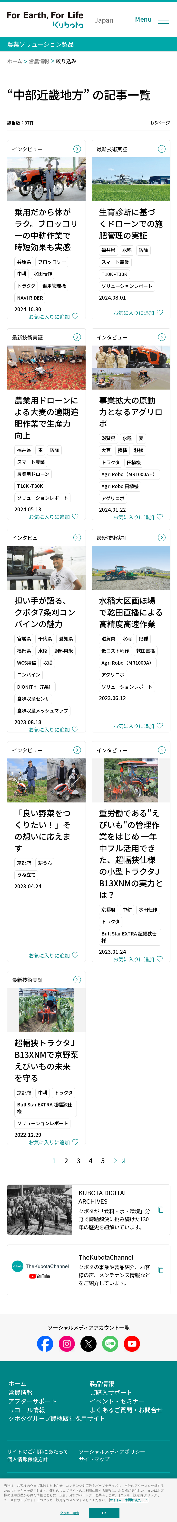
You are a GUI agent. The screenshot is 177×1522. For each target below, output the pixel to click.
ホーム (14, 61)
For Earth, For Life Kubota (45, 20)
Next (115, 1160)
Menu (143, 19)
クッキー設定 (69, 1515)
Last (123, 1160)
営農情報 (39, 61)
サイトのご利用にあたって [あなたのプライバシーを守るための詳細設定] (129, 1502)
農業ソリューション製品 (40, 44)
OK (104, 1515)
